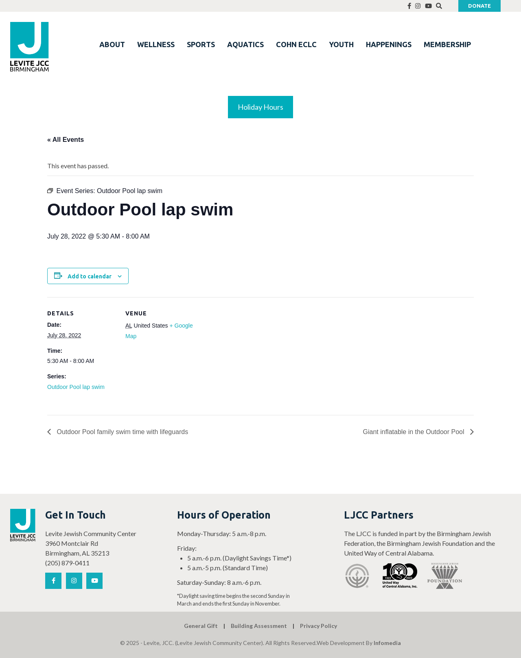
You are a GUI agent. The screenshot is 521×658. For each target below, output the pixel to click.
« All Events (65, 139)
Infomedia (387, 642)
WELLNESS (156, 44)
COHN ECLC (296, 44)
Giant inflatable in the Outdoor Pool (414, 431)
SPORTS (201, 44)
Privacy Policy (318, 625)
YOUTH (341, 44)
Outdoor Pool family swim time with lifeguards (121, 431)
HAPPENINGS (389, 44)
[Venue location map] (246, 353)
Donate (479, 6)
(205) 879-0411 (67, 563)
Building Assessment (259, 625)
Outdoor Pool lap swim (76, 387)
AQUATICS (245, 44)
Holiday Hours (260, 106)
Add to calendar (90, 276)
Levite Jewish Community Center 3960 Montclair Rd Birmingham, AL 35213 (90, 543)
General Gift (201, 625)
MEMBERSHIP (447, 44)
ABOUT (112, 44)
